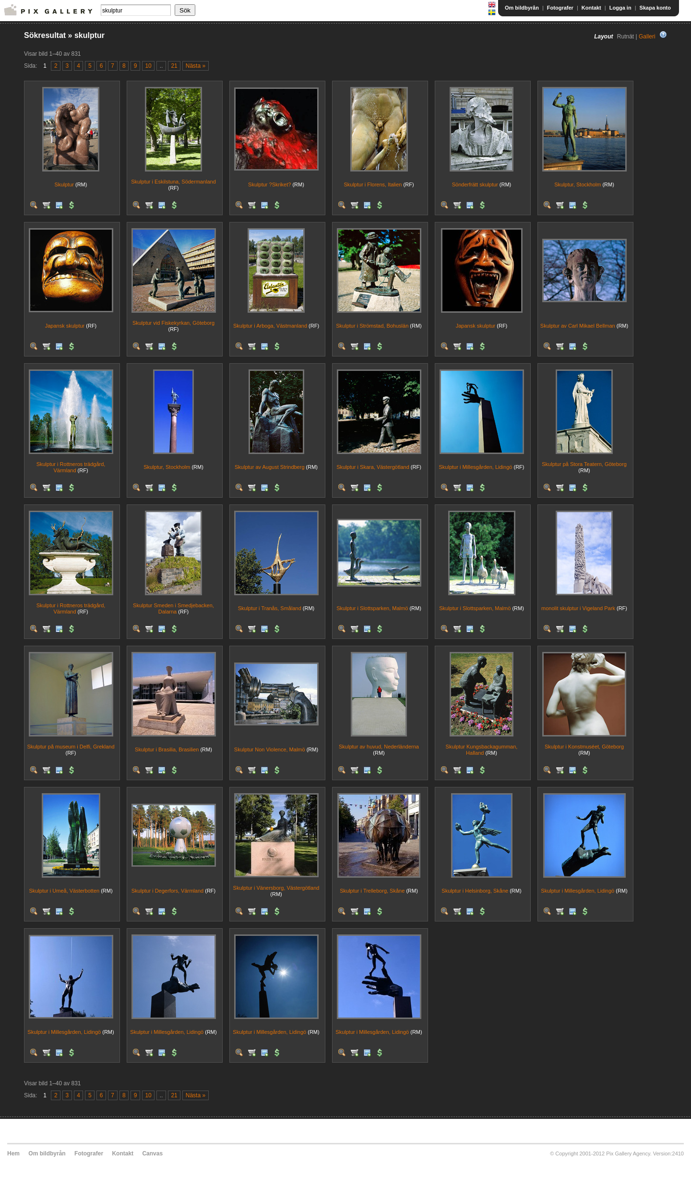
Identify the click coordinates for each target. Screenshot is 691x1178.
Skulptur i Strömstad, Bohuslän (372, 326)
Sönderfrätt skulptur (475, 184)
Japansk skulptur (65, 326)
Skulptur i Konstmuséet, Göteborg (584, 746)
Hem (13, 1153)
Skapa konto (655, 8)
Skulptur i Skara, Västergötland (372, 467)
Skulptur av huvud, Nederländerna (379, 746)
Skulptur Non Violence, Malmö (269, 749)
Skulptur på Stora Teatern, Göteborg (584, 464)
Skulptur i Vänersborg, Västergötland (276, 888)
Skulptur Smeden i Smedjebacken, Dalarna (173, 608)
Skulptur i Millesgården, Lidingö (475, 467)
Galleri (647, 36)
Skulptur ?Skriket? (269, 184)
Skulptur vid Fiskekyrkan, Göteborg (173, 323)
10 (148, 65)
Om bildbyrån (522, 8)
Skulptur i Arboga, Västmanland (270, 326)
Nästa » (195, 65)
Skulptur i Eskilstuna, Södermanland (173, 181)
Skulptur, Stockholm (577, 184)
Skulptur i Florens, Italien (373, 184)
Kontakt (591, 8)
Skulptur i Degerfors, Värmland (167, 891)
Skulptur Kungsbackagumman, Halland (482, 750)
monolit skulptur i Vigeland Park (578, 608)
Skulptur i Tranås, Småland (269, 608)
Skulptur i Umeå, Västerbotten (64, 891)
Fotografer (560, 8)
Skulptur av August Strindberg (270, 467)
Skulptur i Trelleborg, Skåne (372, 891)
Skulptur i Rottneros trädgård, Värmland (71, 467)
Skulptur (64, 184)
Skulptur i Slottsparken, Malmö (372, 608)
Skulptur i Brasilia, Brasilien (167, 749)
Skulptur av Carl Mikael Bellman (577, 326)
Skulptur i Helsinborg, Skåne (474, 891)
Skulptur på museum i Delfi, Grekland (70, 746)
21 (174, 65)
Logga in (620, 8)
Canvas (152, 1153)
